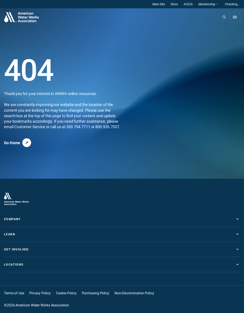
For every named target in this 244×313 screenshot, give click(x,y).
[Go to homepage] (16, 199)
